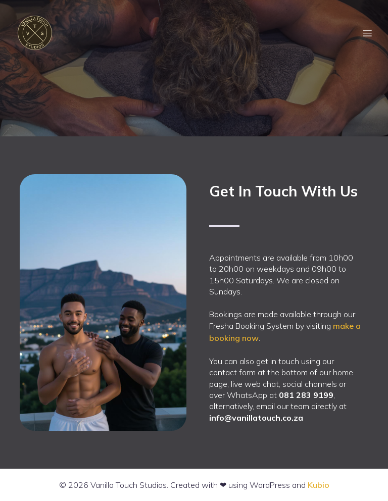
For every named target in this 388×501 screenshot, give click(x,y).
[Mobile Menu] (367, 32)
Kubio (318, 485)
